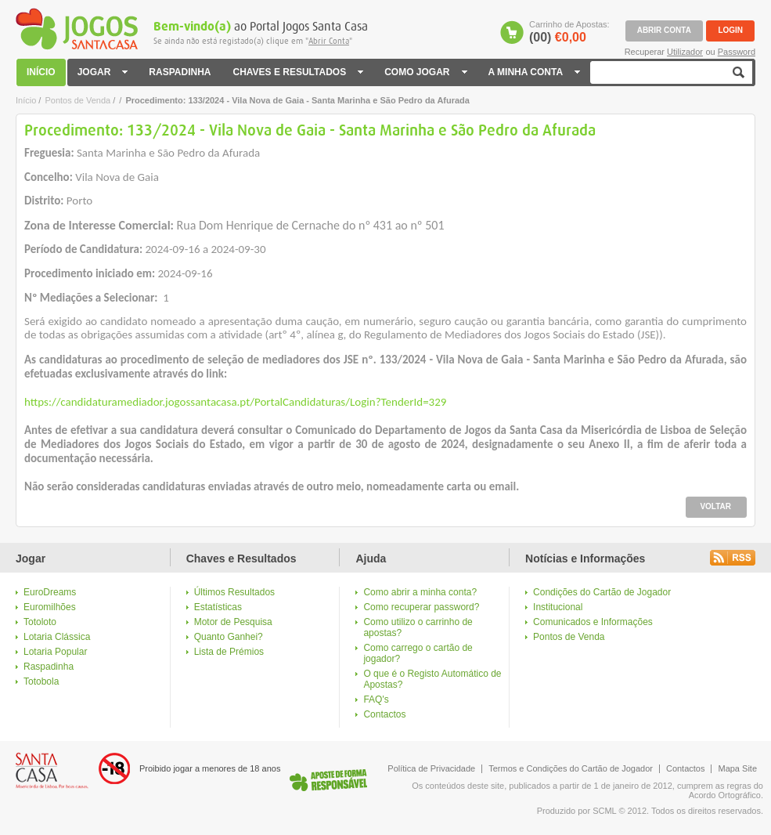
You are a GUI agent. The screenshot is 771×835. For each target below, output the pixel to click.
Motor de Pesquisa (233, 621)
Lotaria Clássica (56, 636)
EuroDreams (49, 592)
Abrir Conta (328, 41)
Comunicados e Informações (593, 621)
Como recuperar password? (421, 607)
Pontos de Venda (77, 100)
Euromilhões (49, 607)
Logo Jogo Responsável (328, 780)
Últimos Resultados (234, 592)
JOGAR (104, 72)
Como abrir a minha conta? (420, 592)
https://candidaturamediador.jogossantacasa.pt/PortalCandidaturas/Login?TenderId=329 (235, 402)
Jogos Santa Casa (77, 29)
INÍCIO (43, 72)
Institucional (557, 607)
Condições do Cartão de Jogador (602, 592)
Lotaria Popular (55, 651)
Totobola (41, 681)
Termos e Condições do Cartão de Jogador (570, 768)
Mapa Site (737, 768)
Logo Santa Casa (52, 771)
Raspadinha (48, 666)
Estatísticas (218, 607)
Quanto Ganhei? (228, 636)
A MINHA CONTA (534, 72)
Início (26, 100)
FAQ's (375, 699)
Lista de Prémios (229, 651)
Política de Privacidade (431, 768)
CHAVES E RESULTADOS (297, 72)
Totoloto (39, 621)
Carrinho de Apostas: (569, 32)
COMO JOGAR (425, 72)
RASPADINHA (180, 72)
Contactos (384, 714)
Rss (732, 558)
